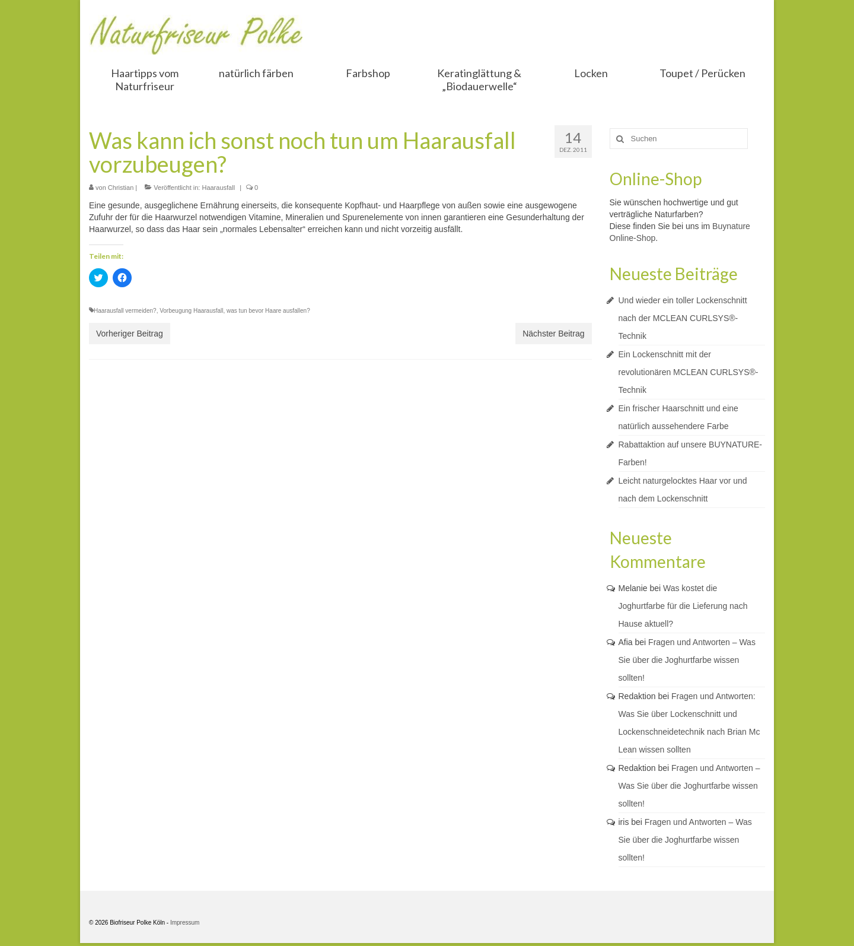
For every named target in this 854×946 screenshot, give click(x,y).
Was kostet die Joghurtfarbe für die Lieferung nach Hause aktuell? (683, 605)
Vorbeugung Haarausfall (191, 310)
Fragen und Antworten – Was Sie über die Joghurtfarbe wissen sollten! (687, 659)
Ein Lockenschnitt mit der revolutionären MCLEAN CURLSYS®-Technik (689, 372)
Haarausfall (218, 187)
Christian (120, 187)
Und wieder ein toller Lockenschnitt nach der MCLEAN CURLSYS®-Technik (683, 318)
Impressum (184, 922)
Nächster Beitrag (553, 333)
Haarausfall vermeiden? (125, 310)
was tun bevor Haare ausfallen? (268, 310)
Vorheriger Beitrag (129, 333)
